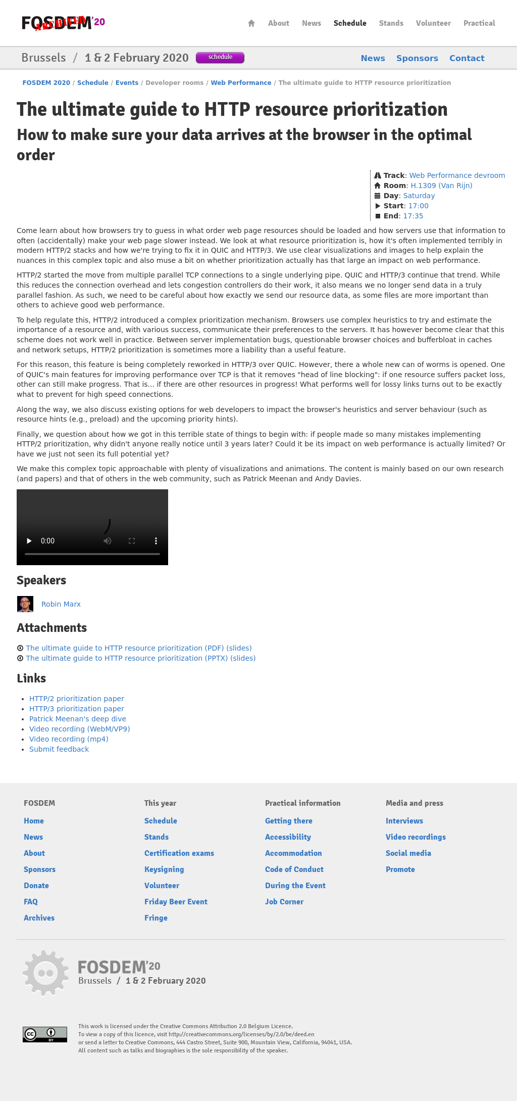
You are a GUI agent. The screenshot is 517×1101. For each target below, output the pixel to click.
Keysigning (164, 869)
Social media (408, 853)
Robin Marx (61, 604)
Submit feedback (59, 749)
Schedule (350, 23)
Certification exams (179, 853)
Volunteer (433, 23)
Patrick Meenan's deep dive (77, 719)
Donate (36, 886)
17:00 (418, 206)
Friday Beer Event (176, 902)
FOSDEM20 (63, 23)
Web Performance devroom (457, 175)
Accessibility (288, 837)
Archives (39, 918)
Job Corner (284, 902)
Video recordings (416, 837)
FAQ (31, 902)
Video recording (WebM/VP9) (79, 729)
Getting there (289, 821)
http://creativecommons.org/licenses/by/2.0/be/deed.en (242, 1034)
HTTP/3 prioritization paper (76, 709)
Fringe (156, 918)
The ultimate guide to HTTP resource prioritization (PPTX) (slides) (140, 658)
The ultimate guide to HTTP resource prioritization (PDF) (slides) (139, 648)
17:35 (413, 216)
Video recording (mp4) (69, 739)
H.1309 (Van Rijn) (441, 185)
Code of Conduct (294, 869)
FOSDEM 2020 (46, 82)
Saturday (419, 196)
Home (251, 23)
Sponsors (417, 58)
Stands (391, 23)
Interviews (404, 821)
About (278, 23)
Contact (467, 58)
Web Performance (241, 82)
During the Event (295, 886)
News (311, 23)
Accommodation (293, 853)
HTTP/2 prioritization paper (76, 699)
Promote (400, 869)
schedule (220, 57)
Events (127, 82)
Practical (479, 23)
